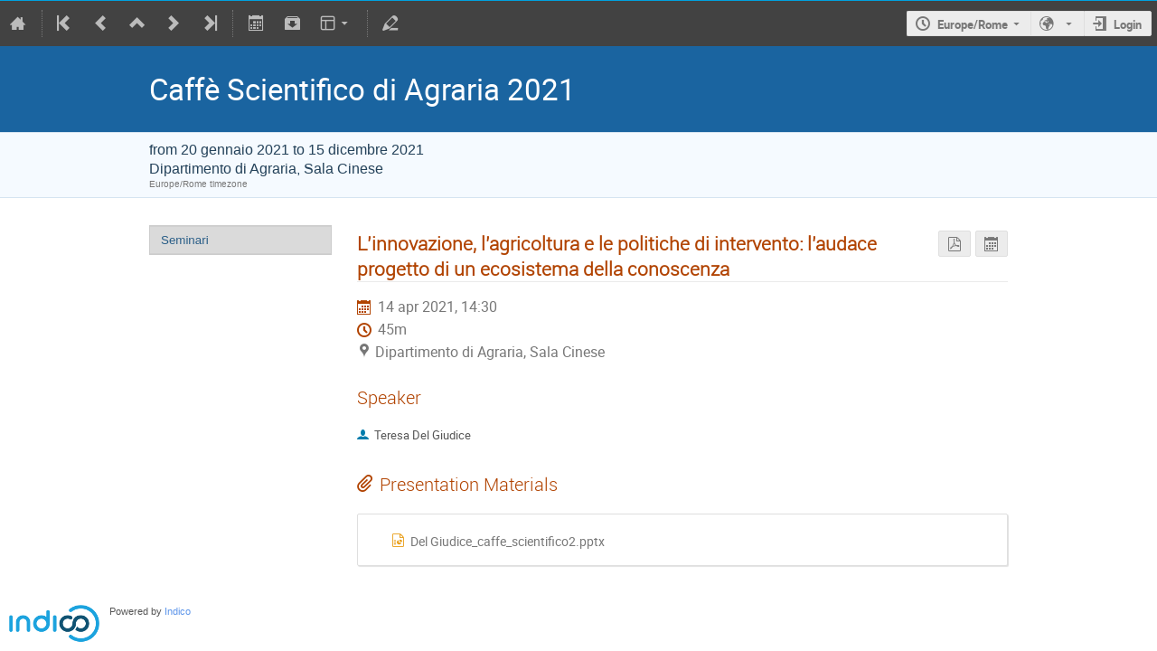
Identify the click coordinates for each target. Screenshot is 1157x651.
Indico (178, 611)
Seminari (185, 240)
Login (1128, 24)
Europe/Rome (972, 24)
